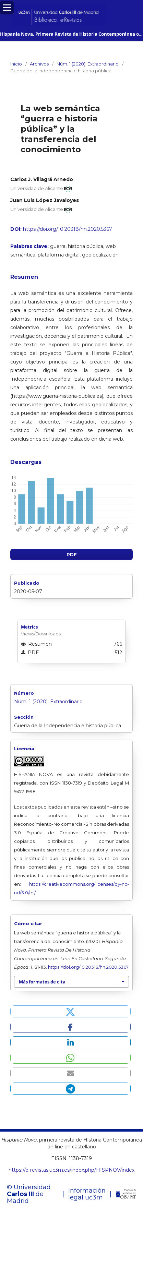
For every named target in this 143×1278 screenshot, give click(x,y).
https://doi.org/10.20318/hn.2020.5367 (67, 229)
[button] (70, 1011)
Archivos (39, 64)
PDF (72, 554)
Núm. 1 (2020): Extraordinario (88, 64)
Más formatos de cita (42, 982)
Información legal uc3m (87, 1194)
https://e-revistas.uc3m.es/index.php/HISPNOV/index (71, 1170)
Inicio (16, 64)
